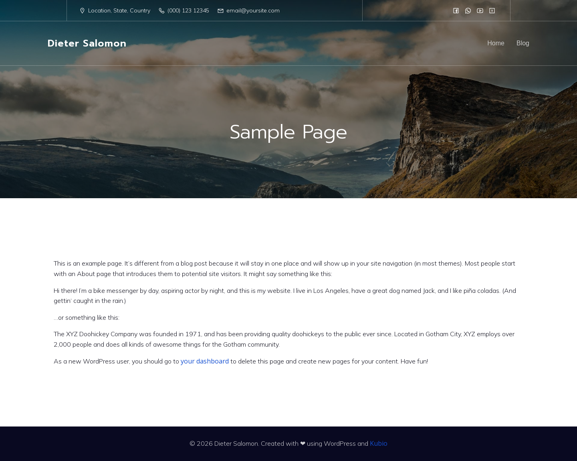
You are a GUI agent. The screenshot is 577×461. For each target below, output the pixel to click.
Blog (522, 43)
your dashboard (205, 361)
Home (495, 43)
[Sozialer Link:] (456, 10)
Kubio (378, 443)
